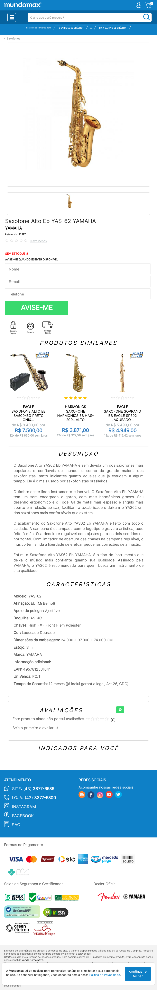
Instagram (24, 806)
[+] (120, 709)
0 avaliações (38, 241)
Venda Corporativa (32, 960)
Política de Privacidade (104, 974)
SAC (16, 824)
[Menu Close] (11, 17)
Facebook (23, 815)
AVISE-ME (37, 307)
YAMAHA (13, 228)
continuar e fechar (138, 973)
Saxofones (13, 38)
